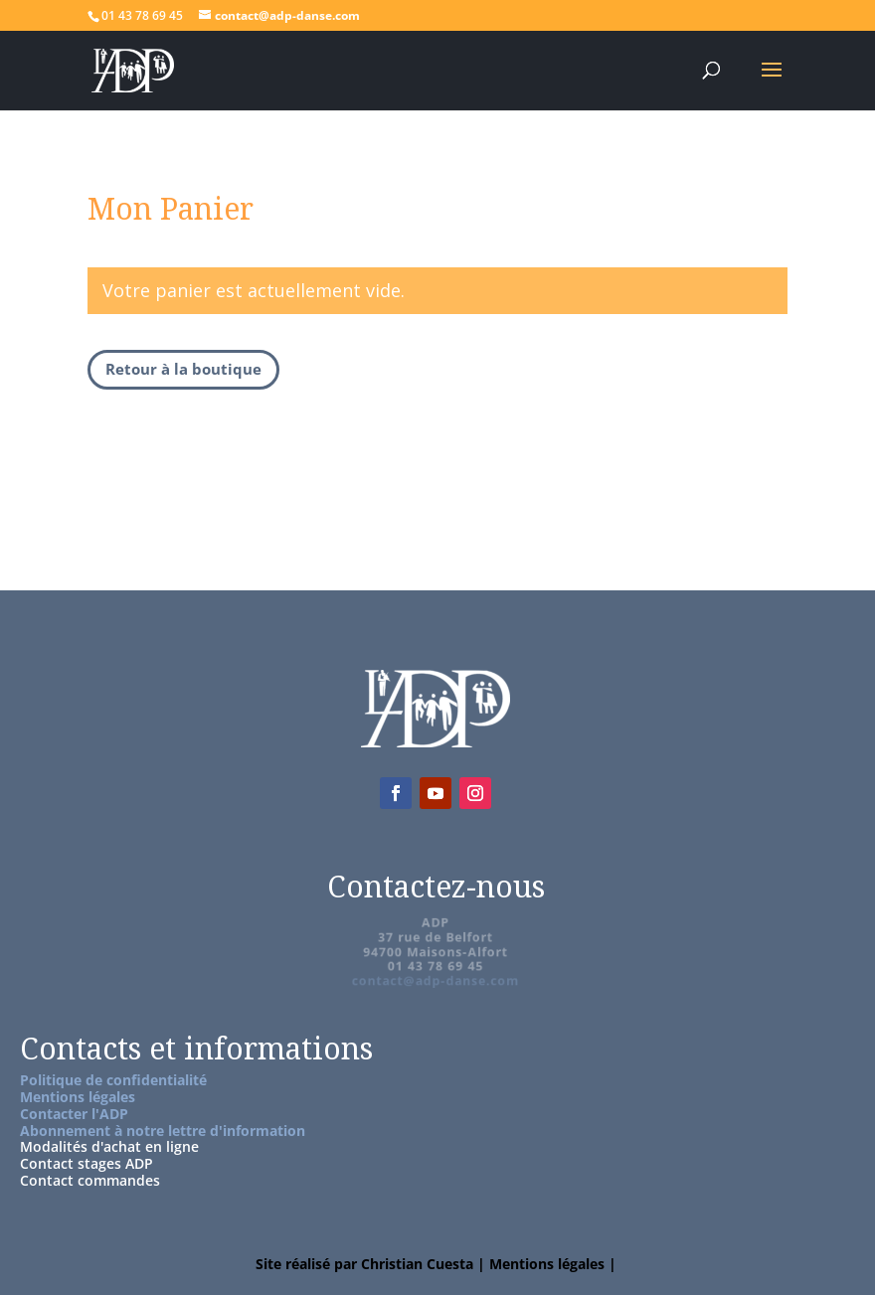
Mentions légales (77, 1096)
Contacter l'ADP (74, 1113)
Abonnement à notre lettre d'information (162, 1130)
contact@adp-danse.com (435, 980)
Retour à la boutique (183, 369)
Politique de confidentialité (113, 1079)
